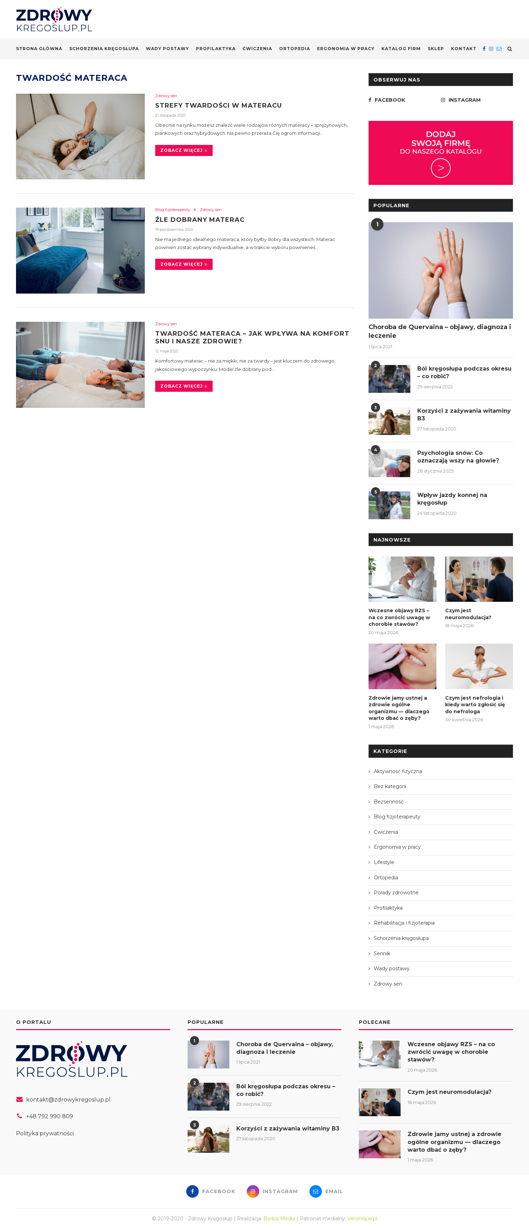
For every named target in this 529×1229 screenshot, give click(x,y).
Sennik (382, 953)
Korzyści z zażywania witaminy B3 (464, 414)
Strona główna (39, 48)
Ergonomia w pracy (345, 48)
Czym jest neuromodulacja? (468, 614)
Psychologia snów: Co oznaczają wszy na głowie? (458, 457)
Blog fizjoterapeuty (172, 210)
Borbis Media (279, 1218)
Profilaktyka (216, 48)
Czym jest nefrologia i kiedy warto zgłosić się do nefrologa (475, 705)
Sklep (436, 48)
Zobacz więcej (183, 150)
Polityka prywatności (45, 1133)
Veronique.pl (362, 1218)
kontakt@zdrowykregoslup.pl (68, 1099)
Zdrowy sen (166, 96)
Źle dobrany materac (200, 220)
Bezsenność (389, 802)
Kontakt (463, 48)
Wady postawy (167, 48)
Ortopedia (294, 48)
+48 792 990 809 (49, 1116)
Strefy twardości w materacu (218, 105)
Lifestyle (384, 862)
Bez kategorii (390, 786)
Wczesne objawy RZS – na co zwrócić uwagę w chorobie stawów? (399, 617)
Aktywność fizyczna (398, 771)
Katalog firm (401, 48)
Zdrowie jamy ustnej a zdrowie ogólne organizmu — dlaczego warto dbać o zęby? (399, 708)
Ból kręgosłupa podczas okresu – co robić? (464, 372)
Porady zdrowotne (396, 892)
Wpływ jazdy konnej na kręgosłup (452, 499)
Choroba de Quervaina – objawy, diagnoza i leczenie (440, 331)
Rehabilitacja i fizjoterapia (404, 923)
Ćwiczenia (257, 48)
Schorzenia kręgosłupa (104, 48)
